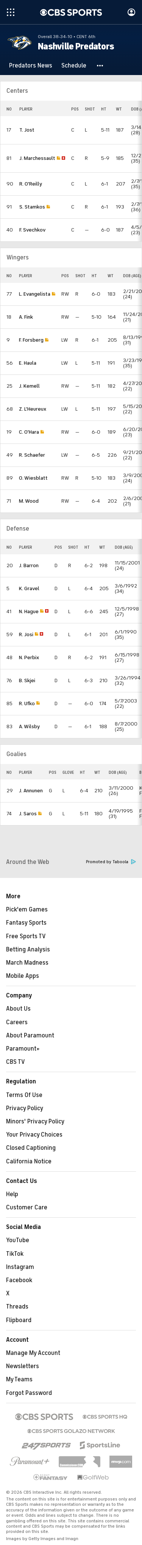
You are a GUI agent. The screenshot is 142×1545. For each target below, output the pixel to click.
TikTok (14, 1254)
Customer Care (26, 1207)
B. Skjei (27, 680)
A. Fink (26, 317)
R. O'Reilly (30, 184)
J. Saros (28, 813)
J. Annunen (31, 790)
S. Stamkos (32, 207)
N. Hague (29, 611)
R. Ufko (27, 703)
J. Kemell (29, 386)
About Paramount (30, 1035)
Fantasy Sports (26, 923)
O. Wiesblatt (33, 478)
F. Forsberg (31, 340)
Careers (17, 1022)
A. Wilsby (29, 726)
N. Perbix (29, 657)
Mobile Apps (22, 976)
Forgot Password (29, 1393)
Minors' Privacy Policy (35, 1121)
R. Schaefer (32, 455)
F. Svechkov (32, 230)
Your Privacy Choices (34, 1134)
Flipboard (18, 1320)
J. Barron (29, 565)
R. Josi (26, 634)
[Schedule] (74, 65)
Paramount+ (23, 1049)
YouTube (17, 1240)
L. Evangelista (34, 294)
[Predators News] (31, 65)
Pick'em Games (27, 909)
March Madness (27, 963)
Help (12, 1194)
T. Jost (26, 130)
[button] (100, 65)
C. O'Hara (29, 432)
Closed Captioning (31, 1148)
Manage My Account (33, 1353)
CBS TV (15, 1062)
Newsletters (22, 1366)
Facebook (19, 1280)
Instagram (20, 1267)
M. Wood (29, 501)
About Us (18, 1009)
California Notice (28, 1161)
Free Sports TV (26, 936)
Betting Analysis (28, 949)
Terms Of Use (24, 1095)
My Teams (19, 1379)
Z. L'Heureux (32, 409)
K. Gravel (29, 588)
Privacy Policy (24, 1108)
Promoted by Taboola (111, 861)
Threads (17, 1306)
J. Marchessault (37, 158)
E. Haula (27, 363)
